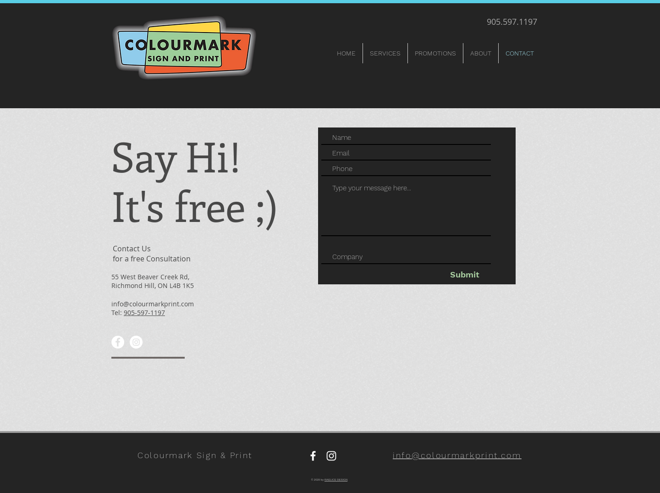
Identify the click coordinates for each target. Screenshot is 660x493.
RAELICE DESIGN (335, 479)
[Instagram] (136, 342)
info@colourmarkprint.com (152, 303)
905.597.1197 (512, 21)
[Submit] (464, 274)
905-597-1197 (144, 312)
